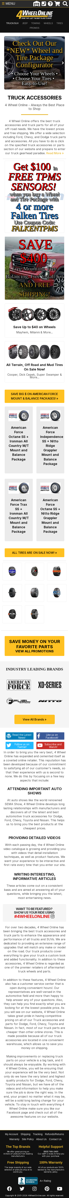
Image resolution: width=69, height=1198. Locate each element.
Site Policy (28, 1139)
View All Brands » (34, 719)
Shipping (25, 1134)
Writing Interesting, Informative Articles (34, 876)
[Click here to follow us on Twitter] (22, 1189)
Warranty (14, 1139)
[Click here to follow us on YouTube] (59, 1189)
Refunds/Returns (54, 1134)
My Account (11, 1134)
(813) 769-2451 (51, 1151)
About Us (41, 1139)
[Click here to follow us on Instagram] (34, 1189)
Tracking (38, 1134)
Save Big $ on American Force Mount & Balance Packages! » (34, 396)
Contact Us (55, 1139)
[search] (65, 4)
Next (62, 62)
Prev (6, 62)
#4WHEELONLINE (32, 916)
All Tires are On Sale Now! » (34, 552)
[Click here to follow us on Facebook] (9, 1189)
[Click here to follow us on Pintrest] (47, 1189)
